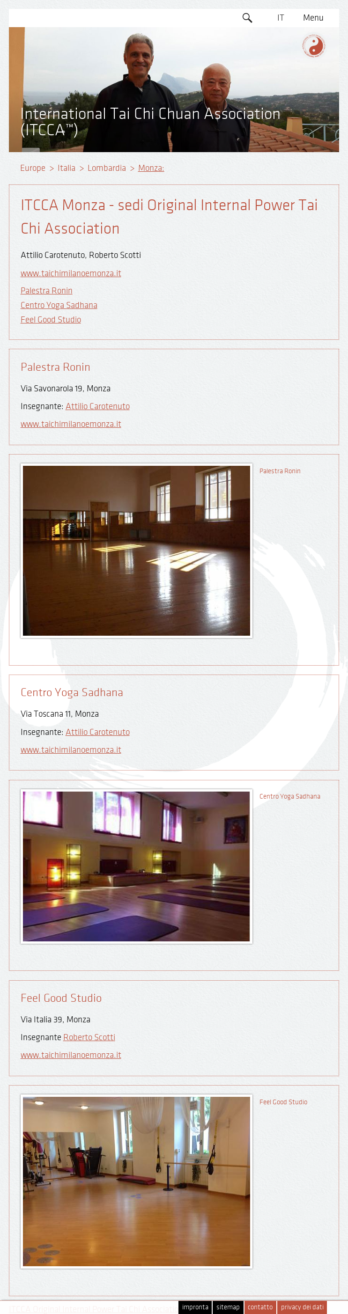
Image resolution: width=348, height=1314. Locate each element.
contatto (260, 1307)
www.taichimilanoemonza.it (71, 273)
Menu (313, 17)
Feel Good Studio (51, 319)
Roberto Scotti (89, 1037)
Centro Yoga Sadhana (59, 305)
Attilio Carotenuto (98, 406)
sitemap (228, 1307)
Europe (32, 168)
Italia (66, 168)
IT (280, 17)
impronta (195, 1307)
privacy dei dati (302, 1307)
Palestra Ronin (47, 290)
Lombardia (107, 168)
